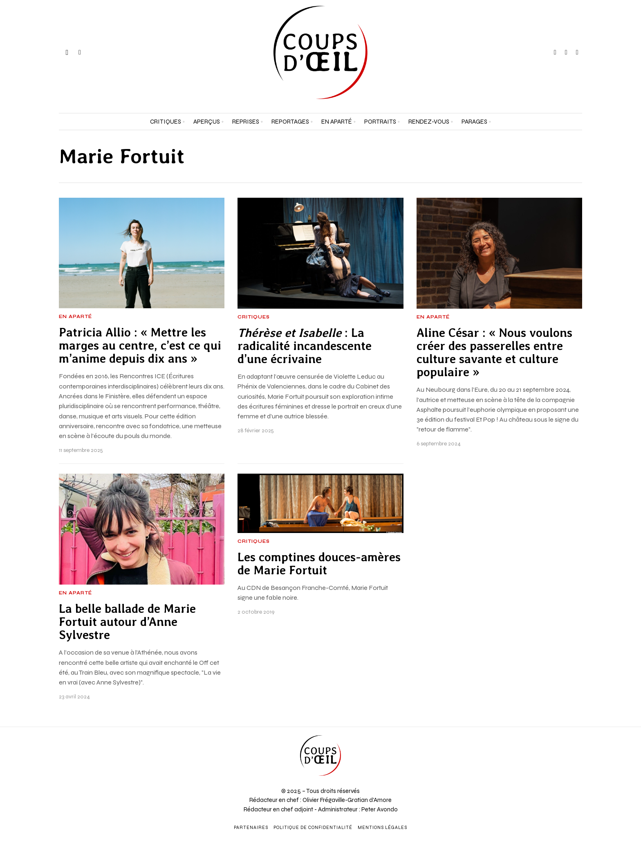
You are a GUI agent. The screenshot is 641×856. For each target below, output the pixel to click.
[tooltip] (555, 52)
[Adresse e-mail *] (561, 763)
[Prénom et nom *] (561, 733)
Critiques (254, 317)
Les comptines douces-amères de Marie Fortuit (319, 564)
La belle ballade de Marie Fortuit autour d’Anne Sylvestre (127, 622)
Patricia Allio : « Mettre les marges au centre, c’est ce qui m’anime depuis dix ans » (140, 346)
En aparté (75, 316)
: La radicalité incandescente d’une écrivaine (305, 346)
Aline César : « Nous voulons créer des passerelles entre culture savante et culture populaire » (494, 352)
